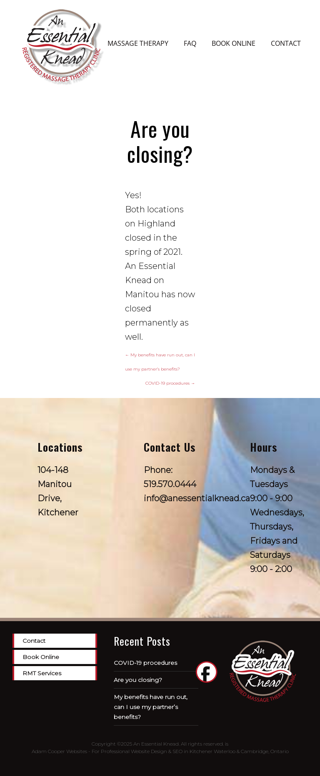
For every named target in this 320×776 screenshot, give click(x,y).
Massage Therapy (138, 43)
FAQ (190, 43)
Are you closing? (138, 680)
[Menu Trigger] (25, 8)
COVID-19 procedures (170, 383)
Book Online (233, 43)
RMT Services (41, 673)
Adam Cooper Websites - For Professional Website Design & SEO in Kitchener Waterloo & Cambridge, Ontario (160, 751)
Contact (286, 43)
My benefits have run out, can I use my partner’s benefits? (151, 707)
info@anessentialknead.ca (197, 498)
